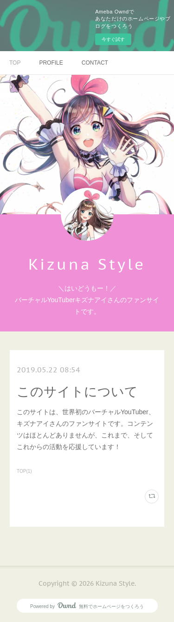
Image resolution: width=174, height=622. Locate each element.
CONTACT (95, 63)
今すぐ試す (113, 39)
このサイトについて (77, 391)
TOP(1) (24, 471)
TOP (14, 63)
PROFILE (51, 63)
